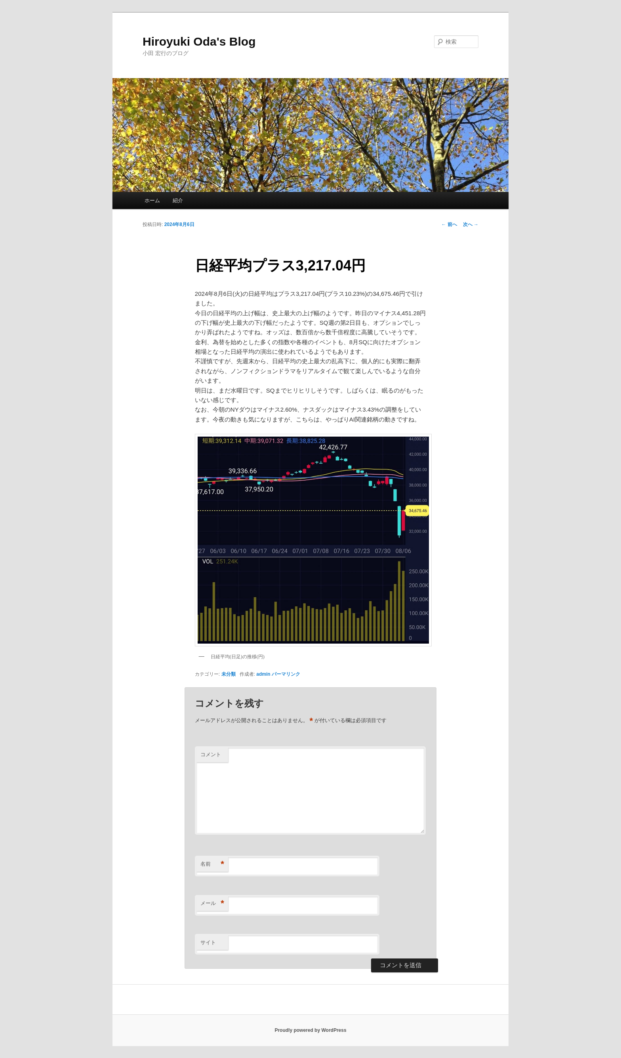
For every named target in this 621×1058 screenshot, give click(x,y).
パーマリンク (286, 674)
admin (263, 674)
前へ (449, 224)
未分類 (228, 674)
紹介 (178, 200)
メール (212, 903)
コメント (210, 754)
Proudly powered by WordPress (310, 1030)
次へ (470, 224)
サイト (208, 942)
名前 (212, 864)
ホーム (152, 200)
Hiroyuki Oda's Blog (199, 41)
